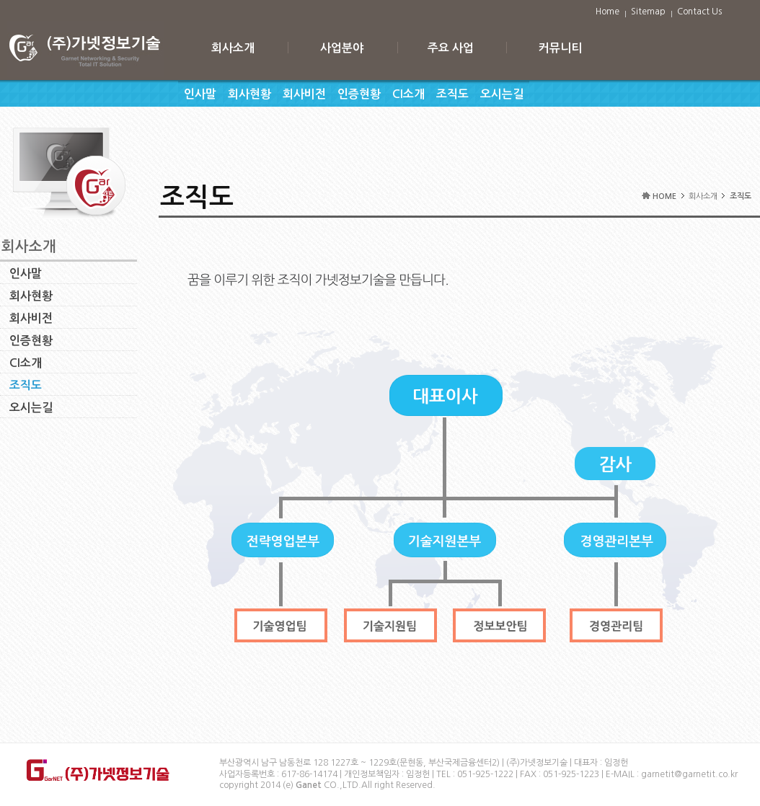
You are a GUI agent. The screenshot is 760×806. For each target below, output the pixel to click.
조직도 (452, 94)
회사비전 (304, 94)
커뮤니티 (560, 48)
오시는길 (501, 94)
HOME (664, 196)
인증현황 (359, 94)
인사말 (200, 94)
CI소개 (408, 94)
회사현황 (249, 94)
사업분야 (341, 48)
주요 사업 (451, 48)
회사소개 (233, 48)
